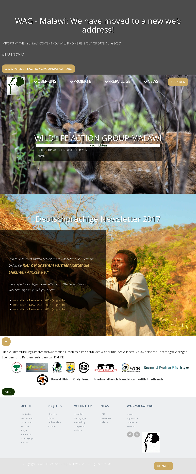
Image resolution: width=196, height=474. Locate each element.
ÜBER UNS (44, 81)
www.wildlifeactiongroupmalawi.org (38, 69)
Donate (163, 466)
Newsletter (105, 418)
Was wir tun (27, 418)
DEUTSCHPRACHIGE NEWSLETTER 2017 (62, 150)
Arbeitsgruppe (28, 438)
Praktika (78, 430)
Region (24, 430)
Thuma (51, 418)
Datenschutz (133, 422)
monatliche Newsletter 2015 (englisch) (39, 309)
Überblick (52, 414)
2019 (102, 414)
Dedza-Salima (54, 422)
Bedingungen (80, 418)
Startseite (26, 414)
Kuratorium (26, 434)
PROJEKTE (80, 81)
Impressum (132, 418)
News (41, 156)
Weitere (52, 426)
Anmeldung (79, 422)
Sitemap (131, 426)
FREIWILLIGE (117, 81)
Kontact (130, 414)
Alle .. (8, 391)
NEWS (151, 81)
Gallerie (104, 422)
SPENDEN (178, 82)
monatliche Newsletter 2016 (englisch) (39, 305)
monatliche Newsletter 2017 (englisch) (39, 300)
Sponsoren (26, 422)
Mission (25, 426)
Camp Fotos (79, 426)
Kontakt (25, 442)
